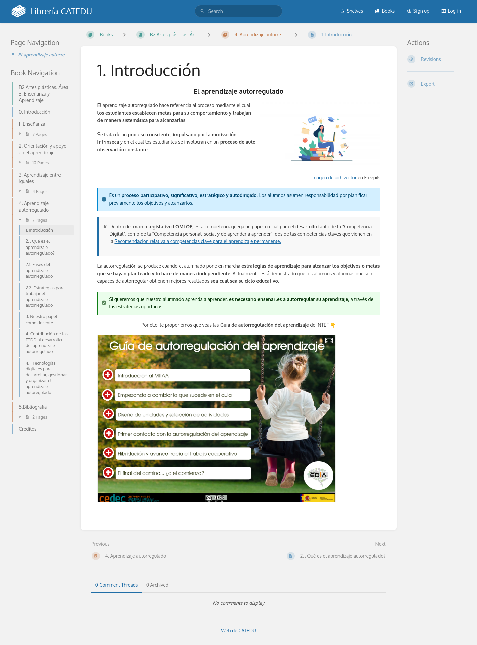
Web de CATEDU (238, 630)
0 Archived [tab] (157, 585)
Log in (451, 11)
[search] (238, 11)
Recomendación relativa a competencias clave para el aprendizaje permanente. (197, 241)
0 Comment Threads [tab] (116, 585)
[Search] (202, 11)
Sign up (418, 11)
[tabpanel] (238, 603)
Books (385, 11)
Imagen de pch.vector (334, 177)
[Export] (437, 84)
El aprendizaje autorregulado (44, 55)
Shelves (351, 11)
